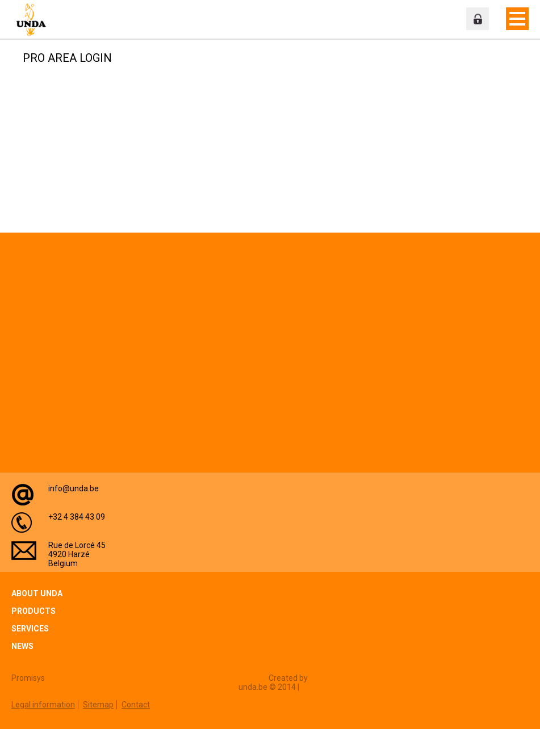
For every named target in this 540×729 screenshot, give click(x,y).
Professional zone (477, 18)
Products (33, 611)
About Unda (36, 593)
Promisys (28, 677)
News (22, 646)
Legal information (43, 704)
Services (30, 628)
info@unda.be (73, 488)
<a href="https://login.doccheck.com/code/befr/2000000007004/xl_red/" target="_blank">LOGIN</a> (155, 138)
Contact (136, 704)
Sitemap (98, 704)
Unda (34, 20)
